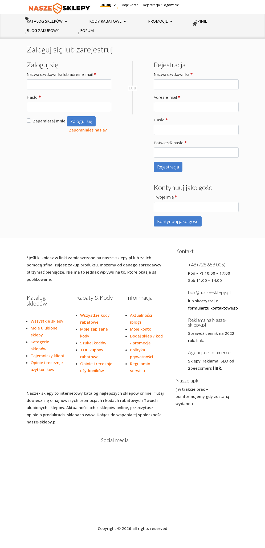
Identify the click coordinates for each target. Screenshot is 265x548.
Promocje (158, 21)
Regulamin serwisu (98, 514)
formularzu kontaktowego (213, 308)
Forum (87, 31)
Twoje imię (165, 197)
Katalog (45, 21)
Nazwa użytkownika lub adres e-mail (61, 74)
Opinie (200, 21)
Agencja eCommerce (209, 352)
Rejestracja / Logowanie (161, 5)
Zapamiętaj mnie (49, 120)
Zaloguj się (81, 121)
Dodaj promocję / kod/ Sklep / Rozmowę (156, 514)
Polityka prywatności (58, 514)
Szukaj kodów (93, 342)
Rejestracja (168, 167)
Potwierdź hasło (170, 142)
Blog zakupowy (43, 31)
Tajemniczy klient (47, 355)
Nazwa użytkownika (173, 74)
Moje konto (129, 5)
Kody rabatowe (105, 21)
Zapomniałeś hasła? (88, 130)
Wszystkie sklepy (47, 321)
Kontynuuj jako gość (177, 221)
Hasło (34, 97)
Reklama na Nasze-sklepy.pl (207, 322)
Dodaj (105, 5)
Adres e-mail (167, 97)
